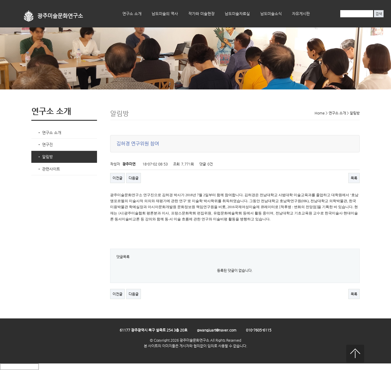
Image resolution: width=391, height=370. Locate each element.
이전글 (117, 178)
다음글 (133, 178)
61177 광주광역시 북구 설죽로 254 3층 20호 (153, 330)
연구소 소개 (131, 13)
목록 (354, 178)
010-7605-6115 (258, 330)
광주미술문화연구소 (60, 16)
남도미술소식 (271, 13)
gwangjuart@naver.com (216, 330)
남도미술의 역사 (165, 13)
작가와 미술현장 (201, 13)
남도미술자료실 (237, 13)
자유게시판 (301, 13)
